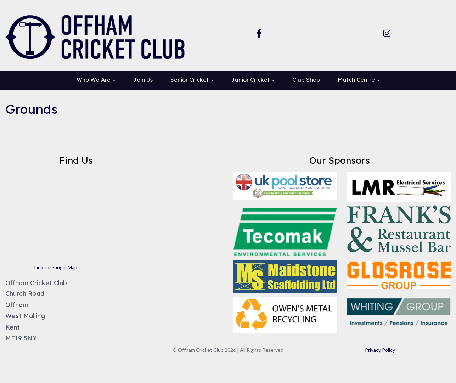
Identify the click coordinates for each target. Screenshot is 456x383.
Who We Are (96, 79)
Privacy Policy (380, 350)
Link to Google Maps (57, 267)
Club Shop (306, 79)
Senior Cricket (192, 79)
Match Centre (359, 79)
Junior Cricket (253, 79)
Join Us (143, 79)
